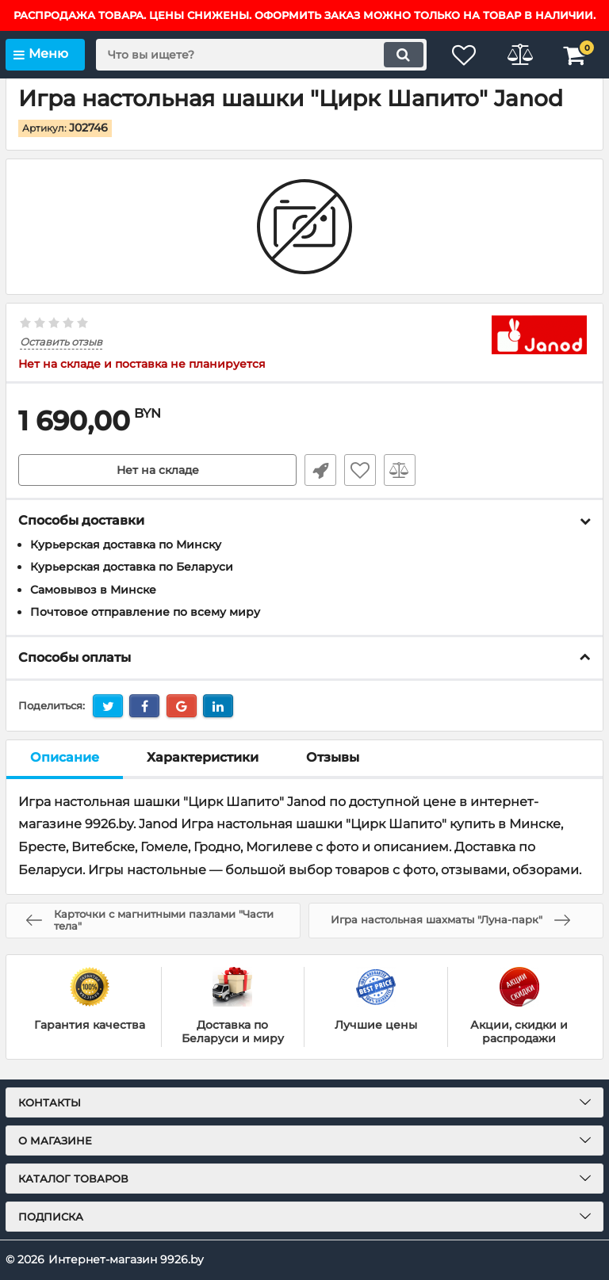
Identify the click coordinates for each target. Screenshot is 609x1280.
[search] (261, 55)
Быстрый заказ (320, 470)
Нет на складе (158, 470)
